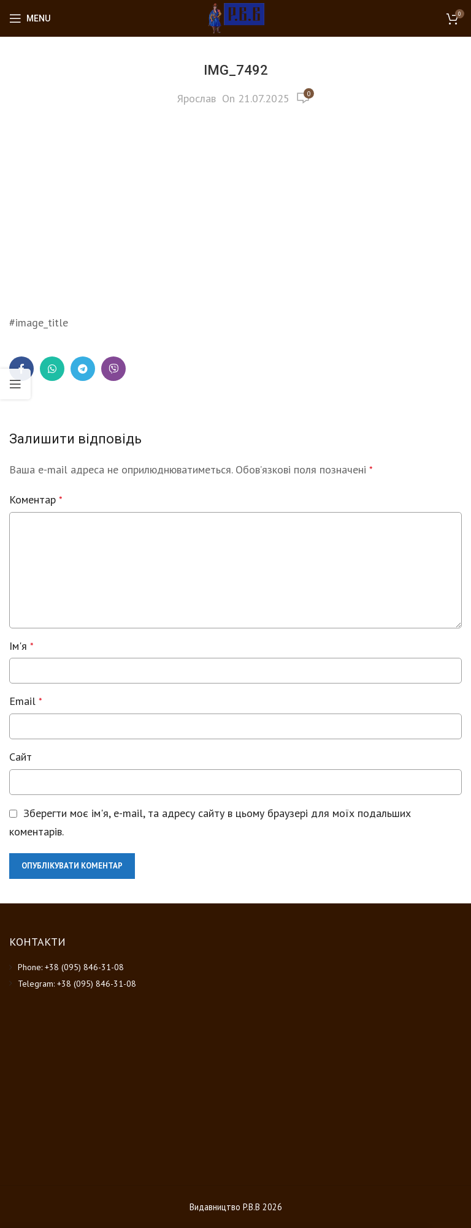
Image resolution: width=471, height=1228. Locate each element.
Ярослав (196, 98)
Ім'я (21, 646)
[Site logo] (236, 17)
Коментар (36, 499)
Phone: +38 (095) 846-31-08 (71, 967)
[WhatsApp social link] (52, 368)
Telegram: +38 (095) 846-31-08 (77, 983)
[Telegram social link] (83, 368)
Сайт (20, 757)
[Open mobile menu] (29, 18)
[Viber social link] (113, 368)
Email (25, 701)
